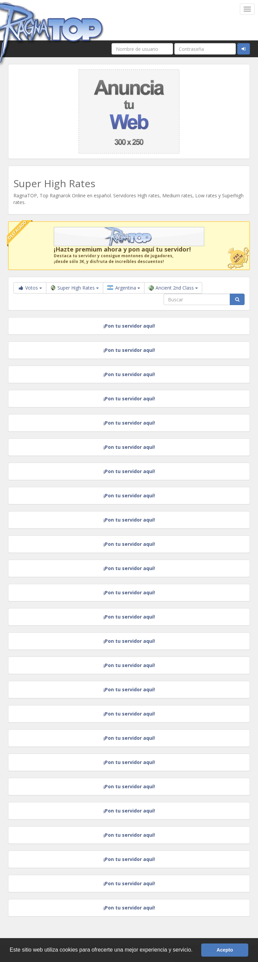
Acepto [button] (225, 950)
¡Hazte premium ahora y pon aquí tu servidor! (122, 249)
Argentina (123, 288)
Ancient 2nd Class (173, 288)
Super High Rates (74, 288)
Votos (30, 288)
